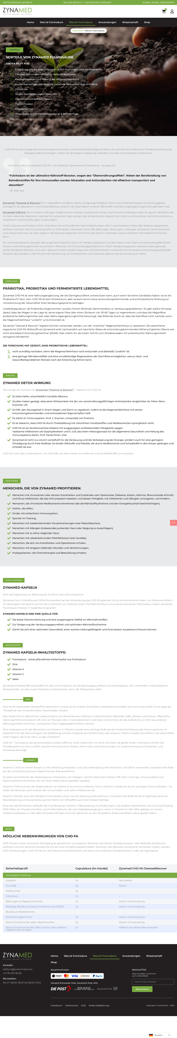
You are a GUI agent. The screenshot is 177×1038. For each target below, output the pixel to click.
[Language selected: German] (159, 1035)
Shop (147, 22)
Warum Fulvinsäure (81, 22)
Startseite (78, 30)
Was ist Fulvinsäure (51, 22)
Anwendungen (107, 22)
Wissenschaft (130, 22)
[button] (11, 281)
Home (30, 22)
